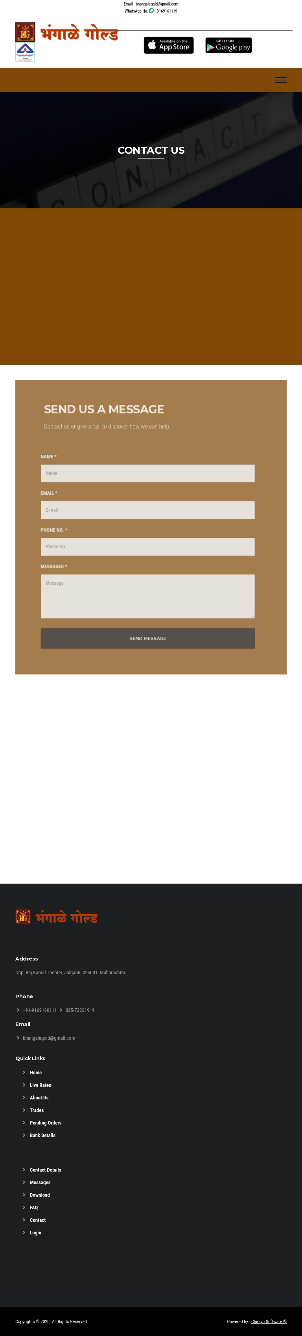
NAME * (45, 463)
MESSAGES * (50, 573)
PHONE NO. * (50, 536)
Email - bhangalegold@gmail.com (151, 4)
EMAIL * (45, 500)
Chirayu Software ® (269, 1321)
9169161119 (167, 11)
